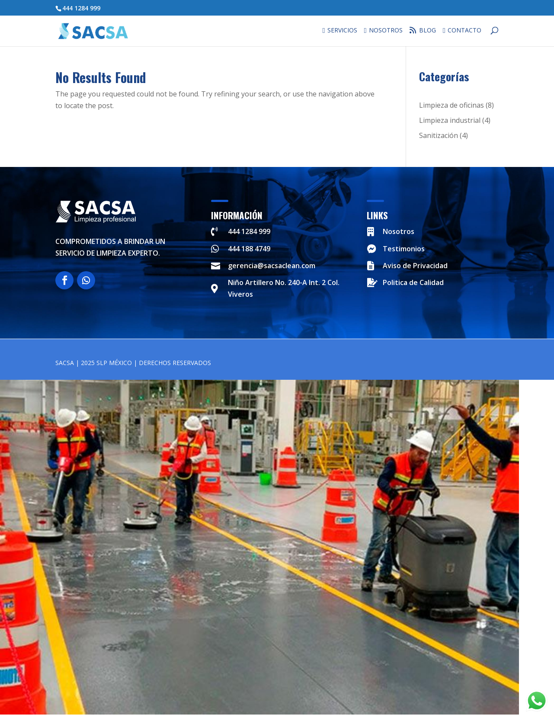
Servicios (342, 30)
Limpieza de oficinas (451, 105)
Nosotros (386, 30)
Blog (425, 30)
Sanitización (438, 135)
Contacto (464, 30)
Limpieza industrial (449, 120)
